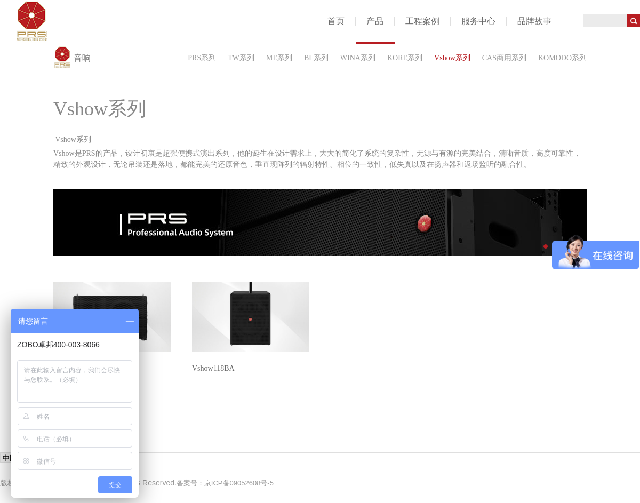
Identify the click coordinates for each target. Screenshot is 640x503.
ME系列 (279, 58)
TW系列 (241, 58)
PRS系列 (202, 58)
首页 (336, 21)
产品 (374, 21)
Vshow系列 (452, 58)
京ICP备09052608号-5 (239, 483)
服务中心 (478, 21)
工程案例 (422, 21)
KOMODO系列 (562, 58)
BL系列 (316, 58)
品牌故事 (534, 21)
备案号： (190, 483)
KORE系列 (404, 58)
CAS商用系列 (504, 58)
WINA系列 (357, 58)
